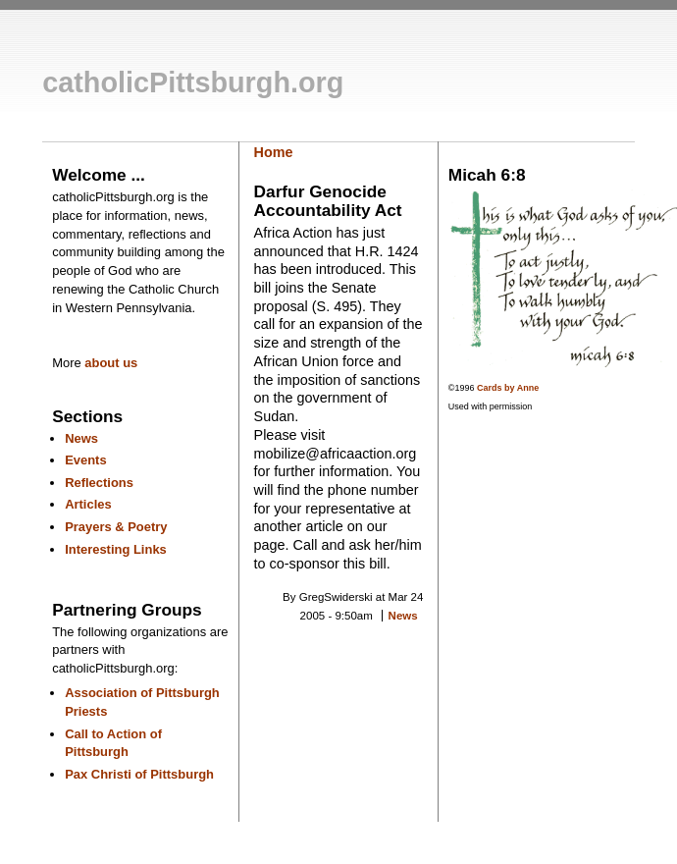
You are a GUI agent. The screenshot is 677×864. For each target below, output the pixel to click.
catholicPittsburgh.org (192, 82)
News (81, 438)
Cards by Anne (508, 388)
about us (110, 362)
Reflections (99, 482)
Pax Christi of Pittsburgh (139, 774)
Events (85, 460)
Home (273, 152)
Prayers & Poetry (116, 526)
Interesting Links (116, 549)
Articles (88, 504)
